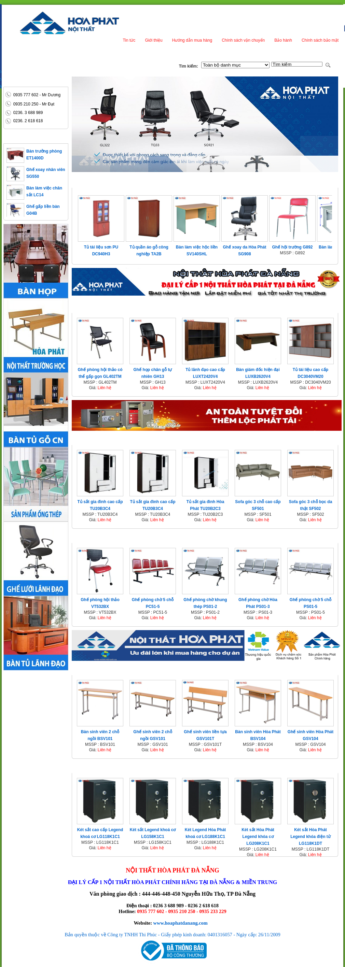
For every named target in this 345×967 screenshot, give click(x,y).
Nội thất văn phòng (99, 307)
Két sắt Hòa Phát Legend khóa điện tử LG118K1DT (310, 836)
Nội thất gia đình (96, 439)
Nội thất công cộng (100, 537)
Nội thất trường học (101, 669)
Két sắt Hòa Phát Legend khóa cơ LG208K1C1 (258, 836)
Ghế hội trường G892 (292, 247)
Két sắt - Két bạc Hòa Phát (107, 767)
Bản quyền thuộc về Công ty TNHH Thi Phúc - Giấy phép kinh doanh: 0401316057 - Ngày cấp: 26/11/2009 (172, 934)
